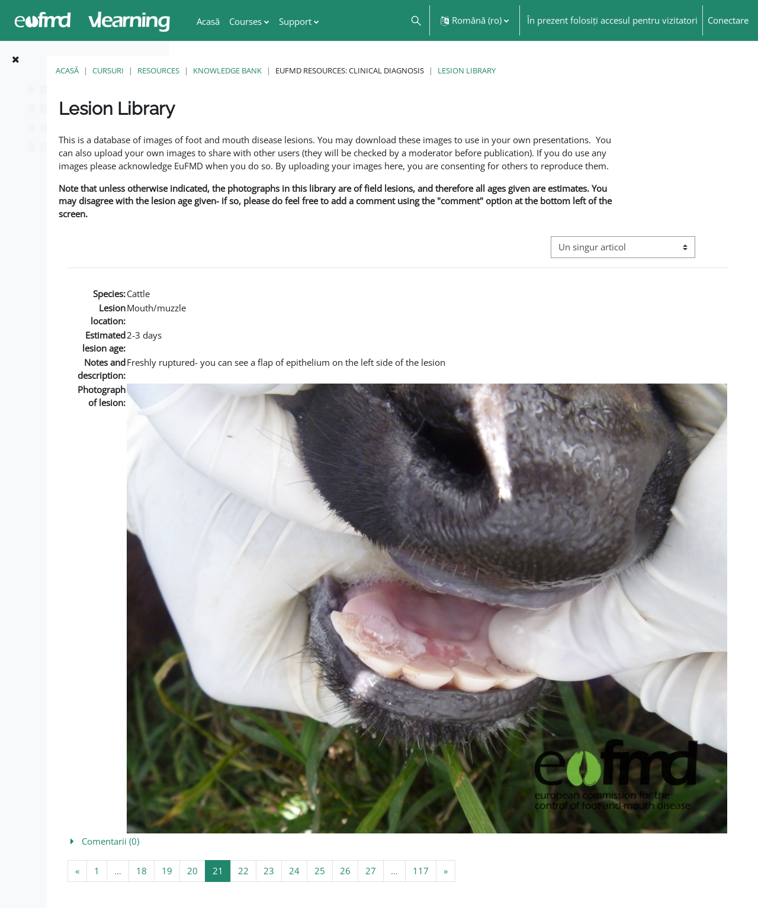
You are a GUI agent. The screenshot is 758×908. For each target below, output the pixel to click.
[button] (415, 20)
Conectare (728, 20)
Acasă (198, 70)
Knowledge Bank (359, 70)
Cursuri (239, 70)
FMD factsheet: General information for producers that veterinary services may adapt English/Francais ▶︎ (646, 865)
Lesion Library (598, 70)
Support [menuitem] (295, 21)
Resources (290, 70)
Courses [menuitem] (245, 21)
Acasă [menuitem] (208, 21)
